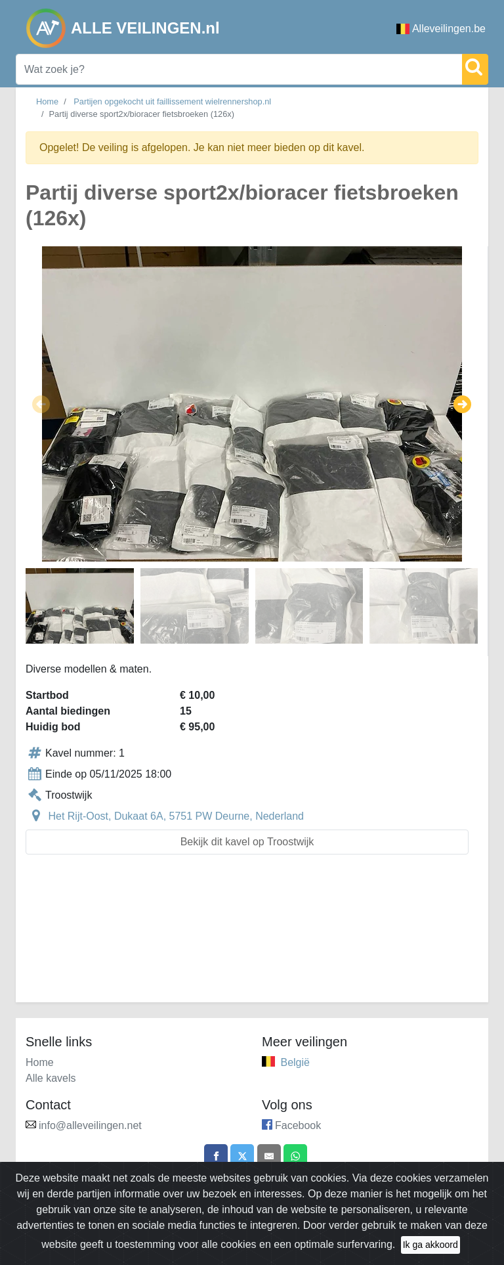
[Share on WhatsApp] (299, 1157)
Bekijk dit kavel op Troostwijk (247, 841)
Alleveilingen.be (441, 28)
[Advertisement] (252, 936)
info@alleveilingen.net (90, 1125)
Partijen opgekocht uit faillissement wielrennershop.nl (172, 101)
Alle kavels (50, 1078)
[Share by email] (270, 1157)
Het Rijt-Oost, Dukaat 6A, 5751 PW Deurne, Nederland (176, 816)
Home (47, 101)
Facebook (298, 1125)
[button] (41, 403)
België (294, 1062)
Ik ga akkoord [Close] (430, 1244)
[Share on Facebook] (212, 1157)
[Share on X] (241, 1157)
